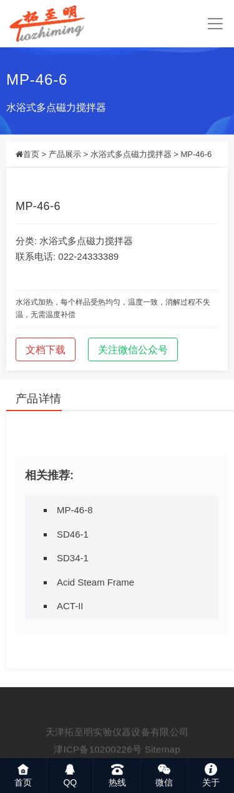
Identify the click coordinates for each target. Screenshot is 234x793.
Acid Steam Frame (95, 582)
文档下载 (46, 349)
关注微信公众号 (133, 349)
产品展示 (65, 154)
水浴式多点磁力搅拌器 (56, 107)
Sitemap (162, 757)
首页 (31, 154)
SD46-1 (73, 534)
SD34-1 (73, 558)
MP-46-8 (75, 510)
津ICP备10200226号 (98, 757)
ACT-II (70, 606)
